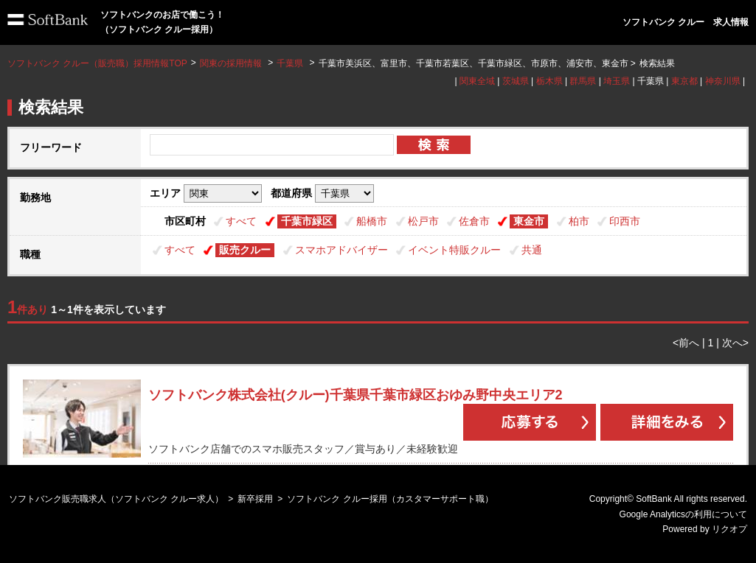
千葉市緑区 (307, 221)
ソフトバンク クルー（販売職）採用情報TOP (97, 63)
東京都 (684, 81)
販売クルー (245, 250)
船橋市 (371, 221)
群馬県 (582, 81)
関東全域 (477, 81)
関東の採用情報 (232, 63)
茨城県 (515, 81)
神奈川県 (723, 81)
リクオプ (729, 529)
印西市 (624, 221)
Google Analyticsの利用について (683, 514)
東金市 (528, 221)
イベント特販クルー (454, 250)
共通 (531, 250)
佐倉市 (474, 221)
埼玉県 (616, 81)
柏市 (579, 221)
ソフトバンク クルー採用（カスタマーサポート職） (390, 499)
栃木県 (549, 81)
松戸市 (423, 221)
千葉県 (290, 63)
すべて (241, 221)
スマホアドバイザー (341, 250)
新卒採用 (255, 499)
